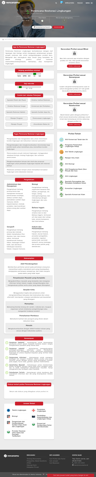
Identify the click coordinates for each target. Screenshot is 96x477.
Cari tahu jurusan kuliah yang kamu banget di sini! (70, 475)
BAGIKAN (58, 27)
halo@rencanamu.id (80, 465)
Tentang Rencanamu (34, 459)
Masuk (80, 3)
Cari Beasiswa (54, 463)
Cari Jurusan (53, 461)
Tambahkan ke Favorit (42, 27)
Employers (69, 3)
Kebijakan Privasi (33, 467)
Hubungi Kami (32, 465)
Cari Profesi (8, 39)
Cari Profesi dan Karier (57, 459)
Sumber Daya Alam (19, 39)
